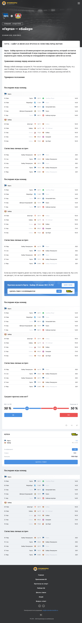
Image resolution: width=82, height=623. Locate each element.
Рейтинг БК (41, 588)
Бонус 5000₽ (68, 285)
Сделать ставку (41, 462)
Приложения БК (41, 579)
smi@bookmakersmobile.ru (50, 610)
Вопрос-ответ (41, 601)
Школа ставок (41, 592)
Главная (41, 575)
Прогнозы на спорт (41, 584)
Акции (41, 597)
